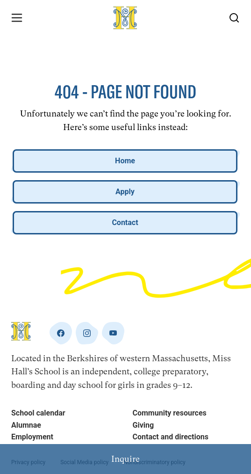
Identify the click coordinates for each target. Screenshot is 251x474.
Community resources (170, 412)
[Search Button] (234, 17)
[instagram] (87, 333)
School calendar (38, 412)
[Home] (125, 18)
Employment (32, 436)
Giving (143, 425)
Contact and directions (170, 436)
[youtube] (113, 333)
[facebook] (61, 333)
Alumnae (26, 425)
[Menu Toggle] (16, 17)
